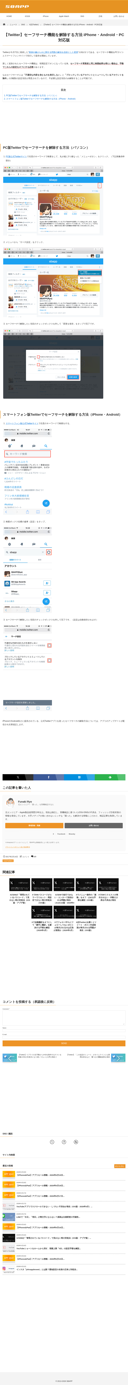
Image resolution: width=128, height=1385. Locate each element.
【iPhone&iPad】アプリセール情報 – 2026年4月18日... (40, 1185)
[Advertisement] (64, 122)
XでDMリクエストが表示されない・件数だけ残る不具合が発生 (108, 897)
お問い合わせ (119, 16)
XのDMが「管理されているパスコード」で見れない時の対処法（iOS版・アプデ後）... (53, 1238)
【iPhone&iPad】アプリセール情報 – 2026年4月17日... (40, 1196)
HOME (9, 16)
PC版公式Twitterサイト (16, 156)
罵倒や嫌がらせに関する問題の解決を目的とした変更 (53, 52)
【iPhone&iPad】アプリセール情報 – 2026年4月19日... (40, 1175)
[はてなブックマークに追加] (79, 777)
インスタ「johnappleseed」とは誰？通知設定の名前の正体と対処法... (47, 1269)
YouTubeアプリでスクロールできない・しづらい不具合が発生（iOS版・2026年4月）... (54, 1206)
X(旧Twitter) (8, 861)
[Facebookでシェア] (48, 777)
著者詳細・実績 (34, 825)
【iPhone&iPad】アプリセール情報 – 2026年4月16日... (40, 1227)
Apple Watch (64, 16)
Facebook (61, 834)
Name (4, 1028)
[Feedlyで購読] (110, 777)
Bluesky (72, 834)
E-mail (5, 1034)
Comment (6, 1009)
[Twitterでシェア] (18, 777)
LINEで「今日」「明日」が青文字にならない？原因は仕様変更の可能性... (48, 1217)
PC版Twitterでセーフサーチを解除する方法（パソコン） (32, 95)
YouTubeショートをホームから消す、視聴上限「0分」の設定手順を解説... (48, 1248)
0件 (35, 857)
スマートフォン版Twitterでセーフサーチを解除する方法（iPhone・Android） (41, 99)
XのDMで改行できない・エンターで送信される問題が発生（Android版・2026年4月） (64, 900)
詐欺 (100, 16)
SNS (82, 16)
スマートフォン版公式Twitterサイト (22, 423)
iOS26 (27, 16)
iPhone (46, 16)
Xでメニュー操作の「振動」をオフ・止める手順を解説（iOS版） (86, 897)
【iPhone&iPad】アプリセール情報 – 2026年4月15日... (40, 1259)
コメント (25, 857)
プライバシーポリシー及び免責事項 (17, 847)
